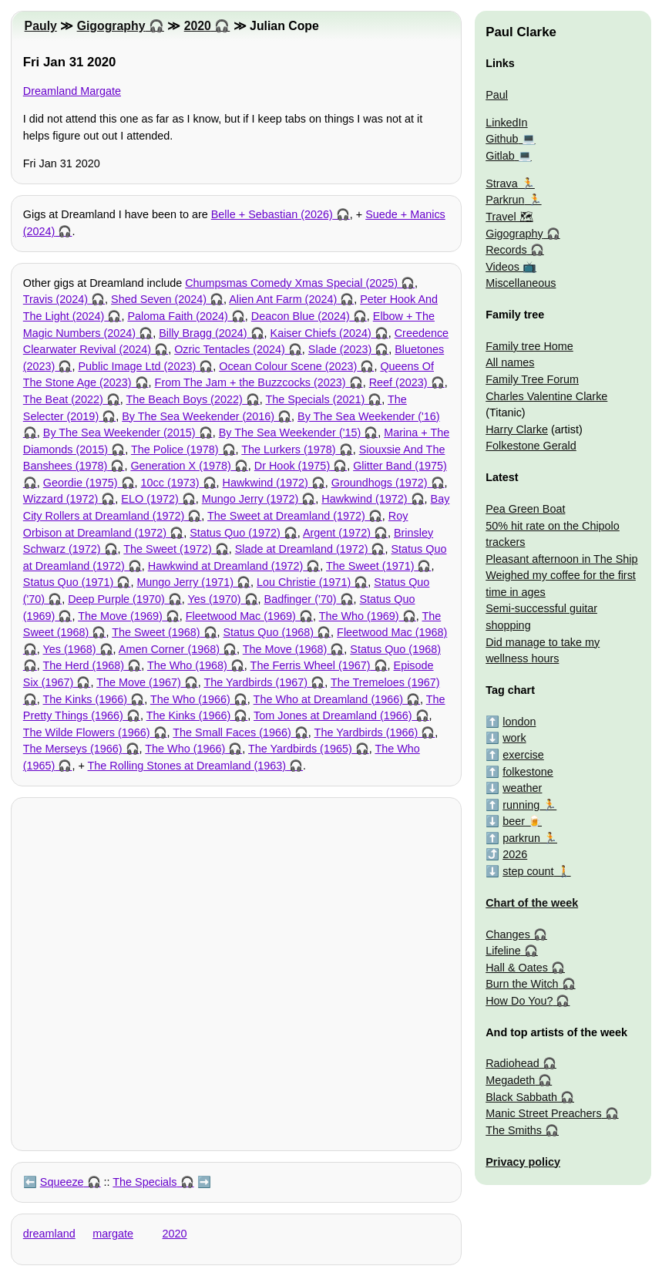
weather (522, 788)
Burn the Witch (522, 984)
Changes (508, 934)
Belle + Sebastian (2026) (272, 214)
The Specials (144, 1182)
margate (112, 1233)
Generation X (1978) (180, 466)
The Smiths (514, 1130)
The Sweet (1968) (156, 632)
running (520, 805)
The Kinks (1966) (85, 699)
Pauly (41, 25)
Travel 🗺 (509, 216)
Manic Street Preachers (543, 1113)
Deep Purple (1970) (116, 599)
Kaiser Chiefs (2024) (321, 333)
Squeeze (62, 1182)
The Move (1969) (120, 616)
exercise (523, 755)
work (514, 738)
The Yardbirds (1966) (366, 732)
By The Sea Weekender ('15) (290, 432)
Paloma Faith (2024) (177, 316)
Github (502, 139)
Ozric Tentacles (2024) (229, 349)
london (519, 721)
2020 (197, 25)
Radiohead (512, 1063)
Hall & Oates (517, 967)
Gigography (111, 25)
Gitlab (500, 156)
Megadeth (510, 1080)
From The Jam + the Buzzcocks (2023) (250, 382)
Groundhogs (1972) (379, 482)
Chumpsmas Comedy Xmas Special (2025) (291, 283)
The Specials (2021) (315, 399)
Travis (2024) (55, 299)
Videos (502, 267)
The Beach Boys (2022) (184, 399)
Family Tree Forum (532, 379)
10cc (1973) (170, 482)
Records (506, 250)
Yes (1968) (69, 649)
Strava (502, 183)
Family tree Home (529, 346)
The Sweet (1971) (370, 566)
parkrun (521, 838)
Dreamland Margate (72, 91)
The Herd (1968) (84, 665)
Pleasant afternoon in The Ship (561, 559)
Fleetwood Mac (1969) (241, 616)
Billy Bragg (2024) (203, 333)
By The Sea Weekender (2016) (198, 416)
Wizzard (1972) (61, 499)
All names (510, 362)
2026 (514, 854)
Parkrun (505, 200)
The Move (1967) (138, 682)
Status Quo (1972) (235, 533)
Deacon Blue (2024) (300, 316)
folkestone (527, 772)
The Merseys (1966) (73, 748)
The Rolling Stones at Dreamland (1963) (187, 765)
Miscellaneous (521, 283)
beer (513, 821)
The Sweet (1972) (167, 549)
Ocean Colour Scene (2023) (288, 366)
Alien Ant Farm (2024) (283, 299)
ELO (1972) (149, 499)
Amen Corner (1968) (169, 649)
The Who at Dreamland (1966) (328, 699)
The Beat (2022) (63, 399)
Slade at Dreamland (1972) (301, 549)
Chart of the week (532, 903)
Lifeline (503, 950)
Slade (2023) (339, 349)
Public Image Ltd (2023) (137, 366)
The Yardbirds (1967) (255, 682)
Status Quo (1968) (268, 632)
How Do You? (519, 1001)
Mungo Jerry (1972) (250, 499)
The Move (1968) (285, 649)
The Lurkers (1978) (288, 449)
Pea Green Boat (525, 509)
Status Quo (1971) (68, 582)
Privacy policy (523, 1162)
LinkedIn (506, 122)
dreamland (49, 1233)
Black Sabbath (521, 1097)
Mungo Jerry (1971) (185, 582)
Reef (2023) (398, 382)
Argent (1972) (337, 533)
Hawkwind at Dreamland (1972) (226, 566)
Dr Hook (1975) (292, 466)
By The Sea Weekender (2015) (119, 432)
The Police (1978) (175, 449)
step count (527, 871)
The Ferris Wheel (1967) (310, 665)
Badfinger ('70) (300, 599)
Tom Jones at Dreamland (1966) (333, 715)
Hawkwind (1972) (265, 482)
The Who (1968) (187, 665)
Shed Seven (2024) (159, 299)
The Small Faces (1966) (232, 732)
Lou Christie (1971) (304, 582)
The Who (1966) (190, 699)
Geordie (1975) (80, 482)
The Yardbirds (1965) (300, 748)
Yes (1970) (213, 599)
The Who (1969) (359, 616)
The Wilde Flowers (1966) (86, 732)
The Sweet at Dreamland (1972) (286, 516)
